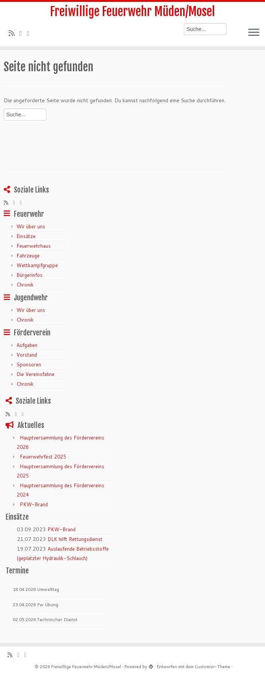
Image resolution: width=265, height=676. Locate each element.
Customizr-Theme (212, 667)
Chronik (25, 284)
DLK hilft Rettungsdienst (74, 539)
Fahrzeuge (28, 255)
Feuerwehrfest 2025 (43, 456)
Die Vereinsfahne (35, 374)
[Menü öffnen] (253, 32)
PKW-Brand (34, 504)
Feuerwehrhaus (33, 245)
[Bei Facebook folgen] (30, 33)
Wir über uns (30, 226)
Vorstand (26, 354)
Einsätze (26, 236)
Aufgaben (26, 345)
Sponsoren (28, 364)
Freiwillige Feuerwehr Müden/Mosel (132, 11)
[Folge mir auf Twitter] (23, 33)
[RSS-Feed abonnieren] (14, 33)
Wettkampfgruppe (37, 265)
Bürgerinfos (29, 275)
